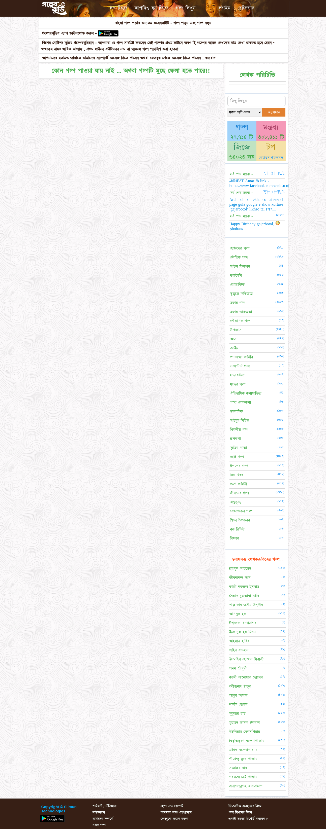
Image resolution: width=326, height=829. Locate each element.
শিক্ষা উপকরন (240, 520)
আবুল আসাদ (238, 695)
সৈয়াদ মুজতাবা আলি (244, 595)
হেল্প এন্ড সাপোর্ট (172, 806)
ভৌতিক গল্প (239, 257)
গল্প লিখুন (185, 8)
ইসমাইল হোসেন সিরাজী (246, 659)
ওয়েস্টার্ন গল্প (240, 366)
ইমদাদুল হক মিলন (242, 632)
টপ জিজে (118, 8)
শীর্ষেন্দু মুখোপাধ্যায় (243, 759)
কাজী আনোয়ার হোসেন (246, 677)
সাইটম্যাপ (99, 812)
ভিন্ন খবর (236, 475)
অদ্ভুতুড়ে (236, 502)
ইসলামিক (236, 411)
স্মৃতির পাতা (238, 447)
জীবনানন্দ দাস (239, 577)
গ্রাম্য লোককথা (240, 402)
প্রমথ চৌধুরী (238, 668)
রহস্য (234, 339)
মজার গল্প (237, 302)
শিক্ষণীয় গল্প (239, 429)
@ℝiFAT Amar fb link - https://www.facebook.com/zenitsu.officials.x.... (267, 183)
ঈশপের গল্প (239, 465)
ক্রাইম (234, 348)
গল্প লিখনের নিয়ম (240, 812)
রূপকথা (235, 438)
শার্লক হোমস (238, 704)
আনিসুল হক (237, 614)
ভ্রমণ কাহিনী (238, 484)
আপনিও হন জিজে (151, 8)
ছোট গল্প (237, 456)
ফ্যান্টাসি (236, 275)
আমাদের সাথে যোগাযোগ (176, 812)
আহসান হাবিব (239, 641)
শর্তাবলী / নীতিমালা (104, 806)
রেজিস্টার (246, 8)
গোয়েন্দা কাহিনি (241, 357)
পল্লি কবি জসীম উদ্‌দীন (246, 604)
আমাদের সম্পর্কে (103, 818)
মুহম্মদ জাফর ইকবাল (244, 722)
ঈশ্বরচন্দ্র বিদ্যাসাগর (242, 623)
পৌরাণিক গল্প (240, 320)
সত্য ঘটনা (237, 375)
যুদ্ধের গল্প (238, 384)
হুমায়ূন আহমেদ (240, 568)
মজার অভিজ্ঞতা (241, 311)
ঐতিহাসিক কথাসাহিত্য (245, 393)
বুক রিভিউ (237, 529)
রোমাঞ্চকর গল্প (241, 511)
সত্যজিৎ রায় (238, 768)
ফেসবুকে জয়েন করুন (174, 818)
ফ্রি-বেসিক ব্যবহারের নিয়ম (244, 806)
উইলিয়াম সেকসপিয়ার (244, 731)
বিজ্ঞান (234, 538)
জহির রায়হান (238, 650)
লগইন (224, 8)
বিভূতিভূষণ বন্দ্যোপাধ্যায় (246, 740)
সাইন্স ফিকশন (240, 266)
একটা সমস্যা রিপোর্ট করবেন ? (248, 818)
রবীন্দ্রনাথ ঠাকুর (240, 686)
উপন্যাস (236, 330)
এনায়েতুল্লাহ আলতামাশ (245, 786)
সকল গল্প (99, 825)
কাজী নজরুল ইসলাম (244, 586)
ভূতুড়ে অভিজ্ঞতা (241, 293)
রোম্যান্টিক (237, 284)
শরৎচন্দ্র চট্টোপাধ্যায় (243, 777)
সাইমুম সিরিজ (239, 420)
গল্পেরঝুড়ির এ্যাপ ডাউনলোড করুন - (70, 33)
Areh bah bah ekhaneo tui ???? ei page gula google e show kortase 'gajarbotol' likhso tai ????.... (256, 204)
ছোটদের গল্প (240, 248)
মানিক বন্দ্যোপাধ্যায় (243, 749)
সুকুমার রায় (237, 713)
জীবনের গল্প (239, 493)
